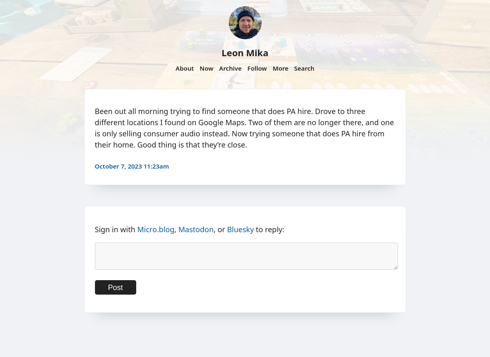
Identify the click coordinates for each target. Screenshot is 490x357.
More (280, 68)
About (184, 68)
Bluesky (240, 229)
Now (206, 68)
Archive (230, 68)
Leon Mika (245, 52)
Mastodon (196, 229)
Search (304, 68)
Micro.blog (155, 229)
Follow (257, 68)
